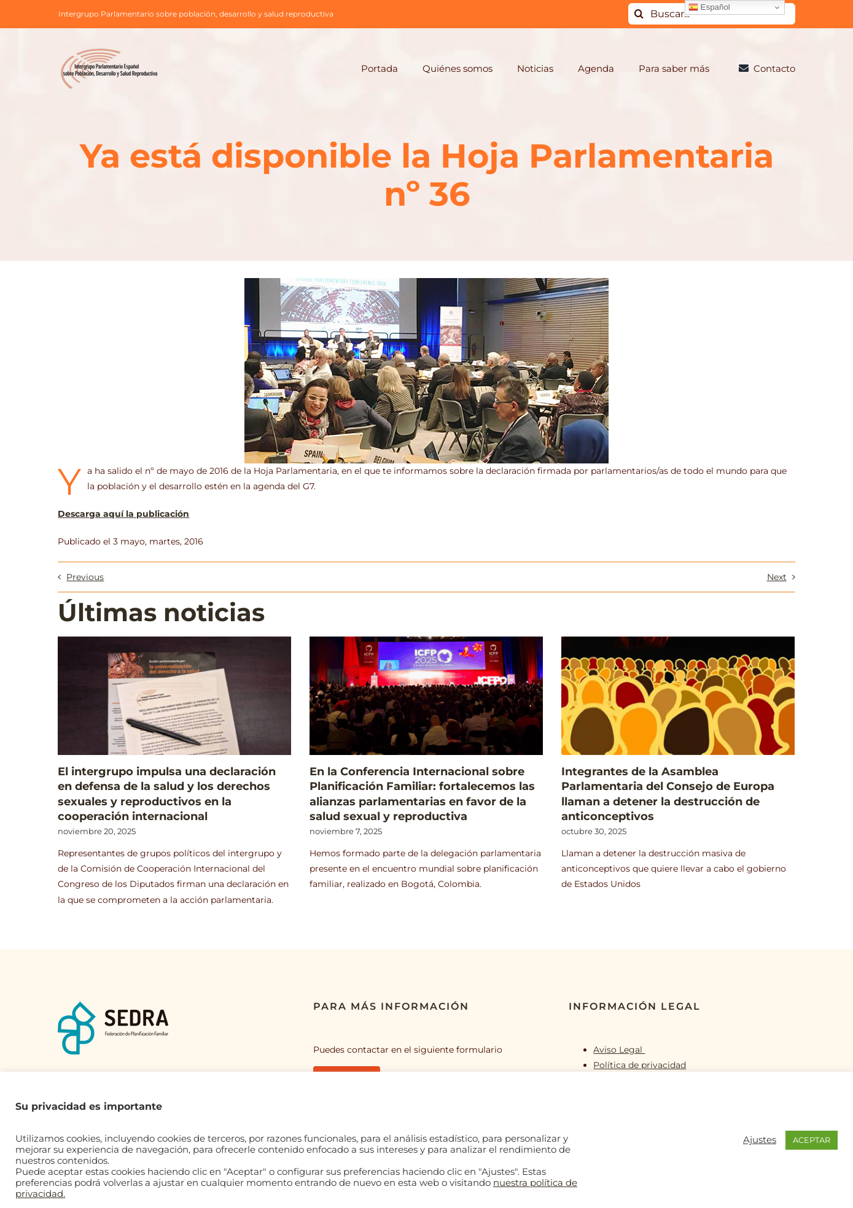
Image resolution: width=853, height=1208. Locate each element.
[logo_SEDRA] (113, 1004)
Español (709, 7)
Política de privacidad (639, 1065)
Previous (85, 577)
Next (777, 577)
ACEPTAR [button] (811, 1140)
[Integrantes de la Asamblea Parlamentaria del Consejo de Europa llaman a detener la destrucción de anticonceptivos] (678, 696)
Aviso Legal (619, 1049)
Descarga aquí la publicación (123, 513)
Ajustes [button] (759, 1139)
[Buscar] (639, 14)
